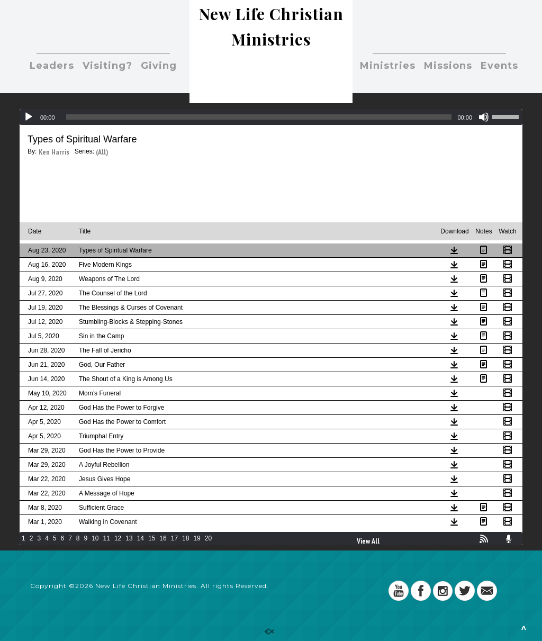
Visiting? (107, 65)
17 (174, 538)
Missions (448, 65)
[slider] (259, 117)
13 (128, 538)
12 (117, 538)
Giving (159, 65)
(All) (102, 152)
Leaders (52, 65)
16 (162, 538)
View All (368, 541)
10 (95, 538)
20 (208, 538)
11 (106, 538)
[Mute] (483, 117)
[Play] (28, 117)
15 (151, 538)
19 (196, 538)
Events (499, 65)
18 (185, 538)
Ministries (387, 65)
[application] (271, 117)
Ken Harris (54, 152)
